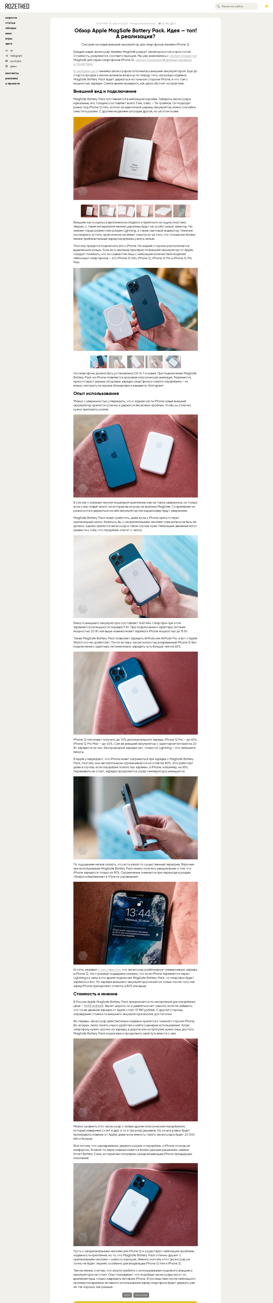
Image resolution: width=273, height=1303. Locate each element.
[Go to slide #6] (181, 211)
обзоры (10, 28)
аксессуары (141, 1295)
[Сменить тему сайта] (266, 6)
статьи (10, 23)
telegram (16, 55)
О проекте (12, 83)
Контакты (12, 73)
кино (8, 33)
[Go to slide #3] (126, 211)
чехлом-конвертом (183, 56)
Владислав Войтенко (143, 23)
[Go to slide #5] (163, 211)
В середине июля (85, 71)
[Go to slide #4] (144, 211)
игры (8, 38)
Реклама (11, 78)
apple (127, 1295)
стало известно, (109, 969)
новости (11, 17)
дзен (13, 66)
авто (8, 43)
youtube (15, 61)
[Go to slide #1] (89, 211)
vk (11, 50)
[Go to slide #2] (107, 211)
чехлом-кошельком (148, 60)
